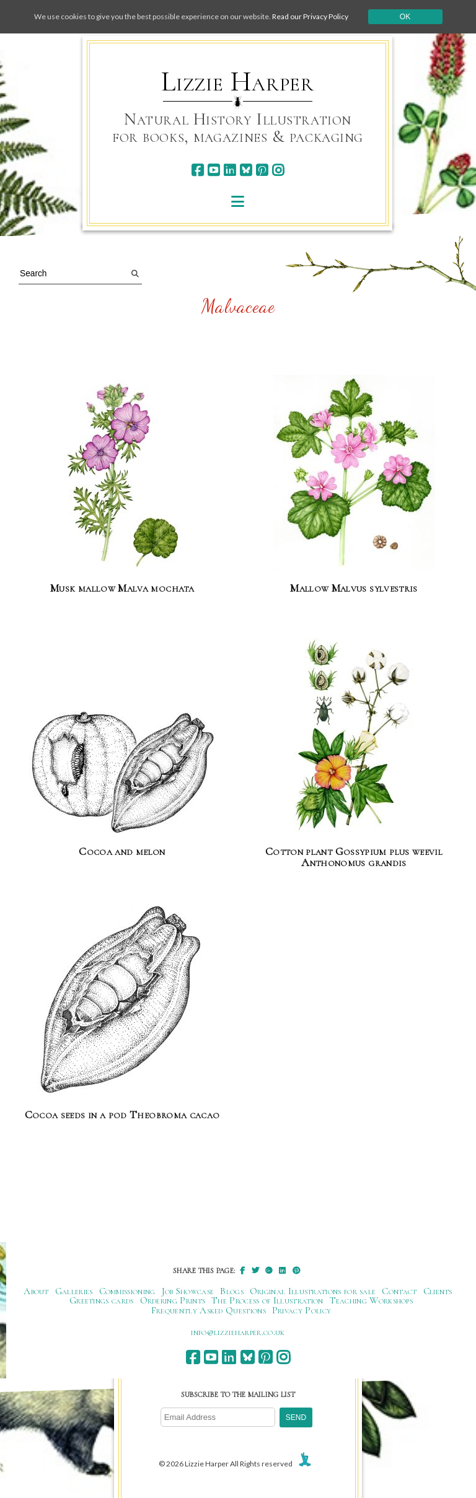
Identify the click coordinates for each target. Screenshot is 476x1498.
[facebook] (197, 170)
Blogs (232, 1291)
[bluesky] (246, 170)
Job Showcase (188, 1291)
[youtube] (213, 170)
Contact (399, 1291)
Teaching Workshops (371, 1300)
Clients (437, 1291)
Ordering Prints (173, 1300)
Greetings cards (101, 1300)
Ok (405, 16)
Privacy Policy (301, 1310)
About (36, 1291)
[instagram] (278, 170)
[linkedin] (230, 170)
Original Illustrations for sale (313, 1291)
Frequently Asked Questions (208, 1310)
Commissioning (127, 1291)
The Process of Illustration (267, 1300)
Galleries (74, 1291)
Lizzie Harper (237, 82)
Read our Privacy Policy (310, 16)
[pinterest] (262, 170)
